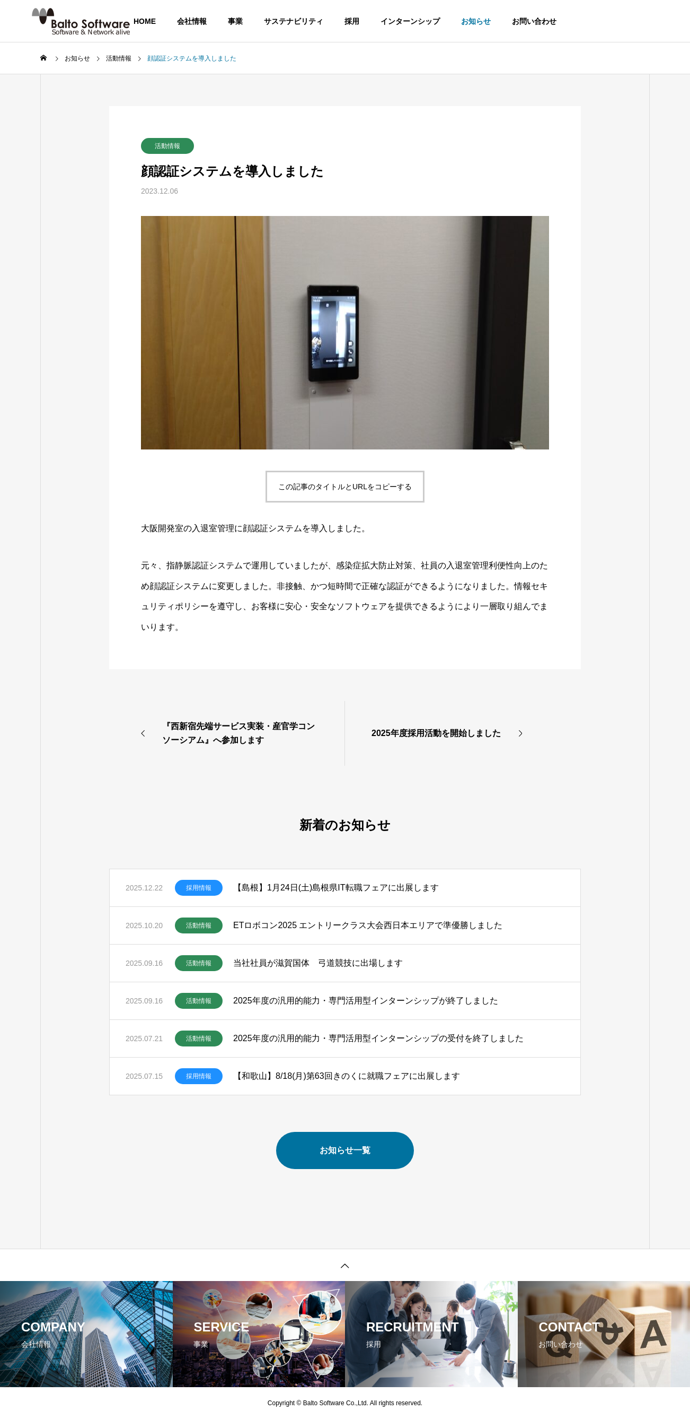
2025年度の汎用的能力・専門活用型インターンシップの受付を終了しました (378, 1038)
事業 (235, 21)
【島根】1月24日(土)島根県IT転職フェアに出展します (336, 887)
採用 (351, 21)
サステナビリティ (293, 21)
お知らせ (476, 21)
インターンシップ (410, 21)
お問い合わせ (534, 21)
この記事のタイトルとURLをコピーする (345, 486)
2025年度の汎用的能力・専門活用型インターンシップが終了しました (365, 1000)
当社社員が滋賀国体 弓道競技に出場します (318, 962)
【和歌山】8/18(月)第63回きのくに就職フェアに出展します (346, 1075)
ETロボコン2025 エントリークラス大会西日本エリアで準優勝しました (367, 925)
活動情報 (167, 146)
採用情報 (198, 888)
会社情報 (192, 21)
